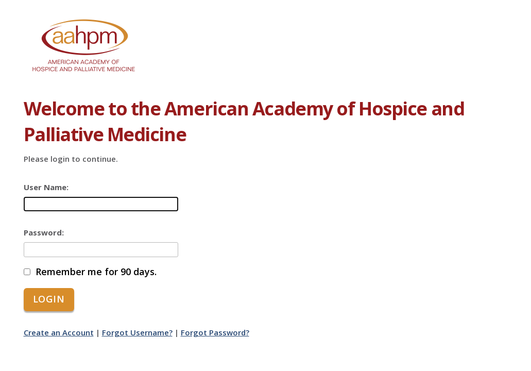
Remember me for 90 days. (96, 272)
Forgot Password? (215, 332)
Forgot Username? (137, 332)
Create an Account (59, 332)
